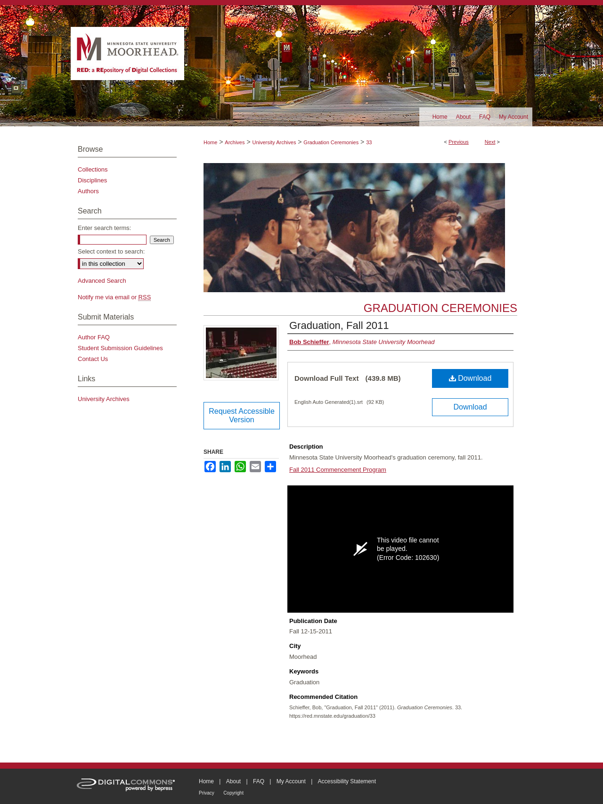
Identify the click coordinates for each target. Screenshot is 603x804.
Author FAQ (94, 337)
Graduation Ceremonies (331, 142)
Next (490, 142)
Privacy (206, 793)
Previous (458, 142)
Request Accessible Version (242, 415)
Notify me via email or (114, 297)
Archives (234, 142)
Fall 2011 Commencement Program (337, 469)
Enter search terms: (104, 227)
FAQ (258, 781)
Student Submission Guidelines (120, 348)
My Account (291, 781)
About (233, 781)
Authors (88, 191)
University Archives (274, 142)
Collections (93, 169)
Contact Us (93, 358)
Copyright (233, 793)
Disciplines (92, 180)
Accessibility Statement (347, 781)
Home (210, 142)
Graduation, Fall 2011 (339, 325)
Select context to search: (111, 251)
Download (470, 378)
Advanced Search (102, 280)
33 (369, 142)
